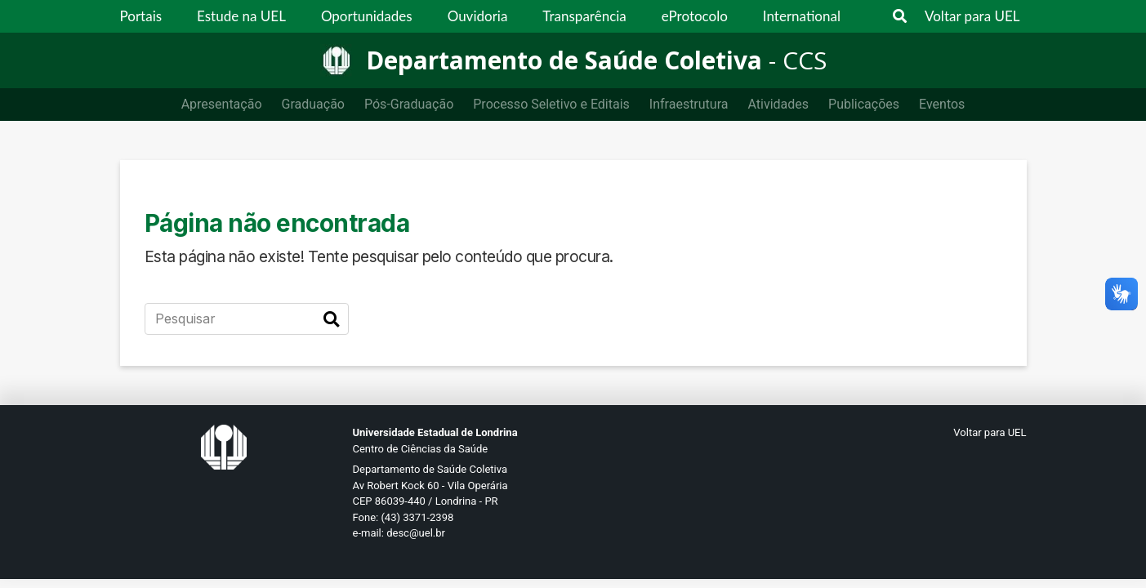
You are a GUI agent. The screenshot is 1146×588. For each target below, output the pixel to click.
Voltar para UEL (972, 15)
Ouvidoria (478, 15)
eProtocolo (695, 15)
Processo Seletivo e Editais (551, 104)
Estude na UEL (241, 15)
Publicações (863, 104)
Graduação (313, 104)
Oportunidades (366, 15)
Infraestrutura (689, 104)
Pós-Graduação (408, 104)
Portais (141, 15)
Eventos (942, 104)
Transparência (584, 15)
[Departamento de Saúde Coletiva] (573, 60)
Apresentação (221, 104)
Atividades (778, 104)
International (802, 15)
